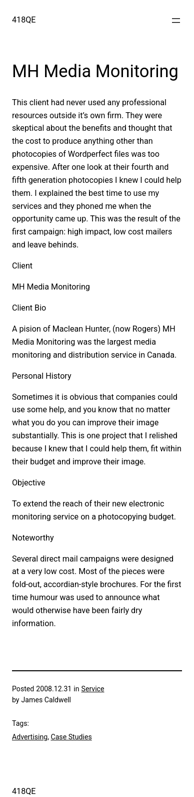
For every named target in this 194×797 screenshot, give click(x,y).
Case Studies (71, 737)
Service (93, 689)
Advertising (30, 737)
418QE (24, 20)
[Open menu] (176, 21)
